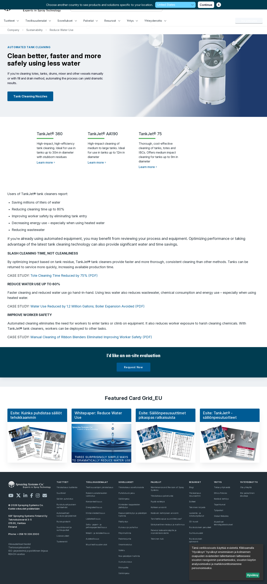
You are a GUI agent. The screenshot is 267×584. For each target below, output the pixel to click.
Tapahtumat (219, 504)
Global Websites (221, 516)
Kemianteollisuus (94, 501)
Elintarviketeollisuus (95, 513)
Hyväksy (252, 575)
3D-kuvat (193, 521)
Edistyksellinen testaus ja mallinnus (168, 524)
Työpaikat (218, 510)
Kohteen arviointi (159, 507)
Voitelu (121, 550)
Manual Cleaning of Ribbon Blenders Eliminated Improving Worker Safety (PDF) (91, 337)
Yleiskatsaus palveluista (162, 496)
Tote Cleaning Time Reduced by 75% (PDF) (64, 275)
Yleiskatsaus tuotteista (67, 487)
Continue (206, 5)
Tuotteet (11, 20)
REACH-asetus (16, 554)
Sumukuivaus (125, 562)
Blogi (191, 487)
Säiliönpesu (123, 499)
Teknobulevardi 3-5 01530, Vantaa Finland (27, 521)
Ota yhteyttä (249, 20)
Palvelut (90, 20)
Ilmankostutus (125, 544)
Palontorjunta (124, 539)
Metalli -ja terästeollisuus (97, 533)
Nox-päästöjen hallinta (129, 556)
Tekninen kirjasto (197, 507)
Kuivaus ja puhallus (128, 527)
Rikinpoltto (123, 567)
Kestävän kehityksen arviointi (165, 513)
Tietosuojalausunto (19, 547)
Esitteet (192, 501)
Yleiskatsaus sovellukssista (131, 487)
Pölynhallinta (124, 533)
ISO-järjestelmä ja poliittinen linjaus (28, 550)
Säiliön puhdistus (65, 499)
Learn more (45, 162)
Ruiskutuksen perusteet (200, 527)
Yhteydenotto (155, 20)
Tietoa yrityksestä (222, 487)
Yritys (132, 20)
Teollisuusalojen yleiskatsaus (99, 487)
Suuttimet (61, 493)
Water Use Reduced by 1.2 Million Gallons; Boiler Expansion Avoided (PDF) (87, 306)
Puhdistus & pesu (126, 493)
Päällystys (123, 521)
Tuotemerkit (62, 541)
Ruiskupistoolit (63, 521)
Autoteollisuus (92, 539)
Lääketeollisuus (93, 519)
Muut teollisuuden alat (96, 544)
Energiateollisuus (94, 507)
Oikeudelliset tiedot (19, 544)
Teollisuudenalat (38, 20)
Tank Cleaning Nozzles (30, 96)
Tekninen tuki (157, 539)
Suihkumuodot (196, 533)
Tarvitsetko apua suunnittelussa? (166, 519)
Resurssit (112, 20)
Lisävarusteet (63, 536)
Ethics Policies (220, 493)
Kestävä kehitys (221, 499)
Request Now (133, 367)
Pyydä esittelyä (158, 501)
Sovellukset (67, 20)
